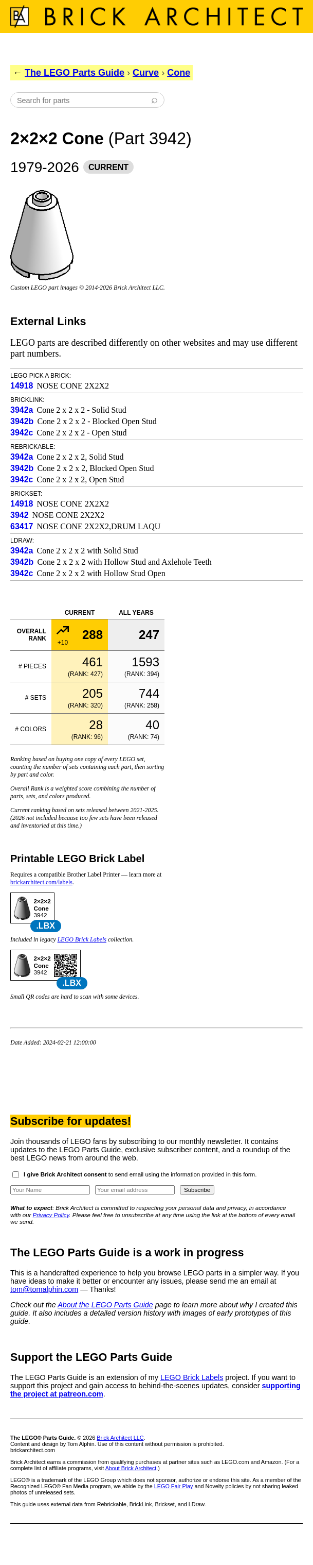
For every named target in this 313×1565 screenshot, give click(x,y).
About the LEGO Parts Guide (105, 1305)
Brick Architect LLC (120, 1438)
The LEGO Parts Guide (74, 73)
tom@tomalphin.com (44, 1289)
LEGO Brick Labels (82, 939)
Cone (178, 73)
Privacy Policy (51, 1215)
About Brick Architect (131, 1468)
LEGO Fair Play (173, 1486)
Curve (146, 73)
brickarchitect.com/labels (41, 882)
